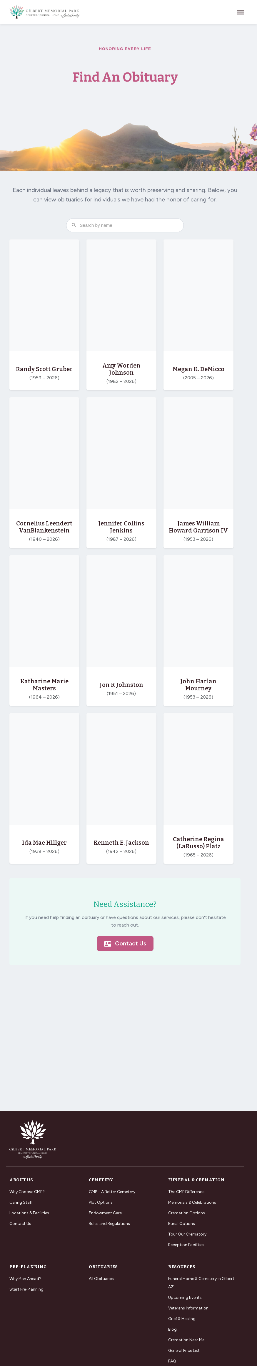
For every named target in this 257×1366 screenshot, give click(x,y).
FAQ (172, 1361)
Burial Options (181, 1223)
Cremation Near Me (186, 1339)
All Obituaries (101, 1278)
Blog (172, 1329)
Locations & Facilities (29, 1212)
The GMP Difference (186, 1191)
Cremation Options (186, 1212)
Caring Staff (21, 1202)
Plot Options (101, 1202)
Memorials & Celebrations (192, 1202)
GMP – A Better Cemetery (112, 1191)
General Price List (184, 1350)
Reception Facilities (186, 1244)
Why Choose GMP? (27, 1191)
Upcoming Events (185, 1297)
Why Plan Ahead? (25, 1278)
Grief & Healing (182, 1318)
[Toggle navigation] (240, 12)
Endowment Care (105, 1212)
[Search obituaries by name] (125, 225)
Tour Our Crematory (187, 1234)
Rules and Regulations (109, 1223)
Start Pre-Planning (26, 1289)
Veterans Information (188, 1308)
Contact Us (125, 943)
